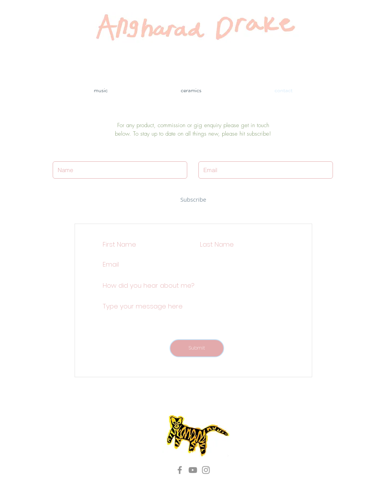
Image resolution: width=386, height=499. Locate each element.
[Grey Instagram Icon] (206, 470)
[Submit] (197, 348)
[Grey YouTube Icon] (193, 470)
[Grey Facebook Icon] (180, 470)
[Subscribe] (193, 199)
